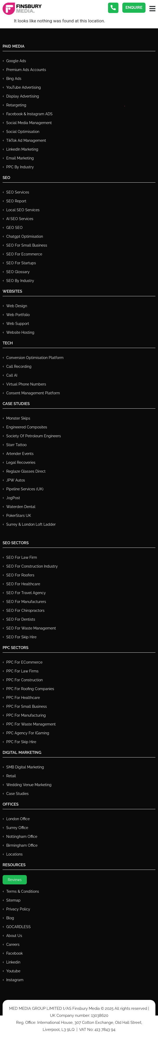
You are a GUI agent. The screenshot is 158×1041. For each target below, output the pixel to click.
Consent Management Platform (33, 393)
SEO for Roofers (20, 575)
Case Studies (17, 794)
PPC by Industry (20, 167)
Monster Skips (18, 418)
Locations (14, 854)
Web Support (17, 324)
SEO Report (16, 201)
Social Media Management (29, 123)
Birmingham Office (21, 845)
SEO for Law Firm (21, 557)
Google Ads (16, 61)
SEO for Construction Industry (32, 566)
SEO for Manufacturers (26, 602)
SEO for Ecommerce (24, 254)
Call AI (11, 375)
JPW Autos (15, 480)
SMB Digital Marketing (25, 767)
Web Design (16, 306)
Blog (10, 918)
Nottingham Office (21, 836)
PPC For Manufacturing (26, 715)
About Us (14, 936)
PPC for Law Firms (22, 671)
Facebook (14, 953)
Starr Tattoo (16, 445)
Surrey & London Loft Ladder (31, 524)
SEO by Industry (20, 281)
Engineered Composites (26, 427)
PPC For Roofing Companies (30, 689)
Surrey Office (17, 828)
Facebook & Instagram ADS (29, 114)
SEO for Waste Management (31, 628)
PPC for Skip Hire (21, 742)
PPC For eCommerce (24, 662)
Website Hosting (20, 332)
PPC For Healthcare (23, 698)
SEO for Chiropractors (25, 610)
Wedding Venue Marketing (29, 785)
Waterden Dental (20, 507)
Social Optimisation (22, 132)
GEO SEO (14, 228)
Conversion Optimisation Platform (35, 358)
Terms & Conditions (22, 891)
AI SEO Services (19, 219)
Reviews (15, 880)
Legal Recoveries (20, 462)
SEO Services (17, 192)
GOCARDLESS (18, 927)
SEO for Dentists (20, 619)
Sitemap (13, 900)
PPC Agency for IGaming (27, 733)
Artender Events (20, 454)
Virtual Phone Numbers (26, 384)
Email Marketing (20, 158)
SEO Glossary (18, 272)
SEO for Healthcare (23, 584)
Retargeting (16, 105)
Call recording (18, 366)
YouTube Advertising (23, 87)
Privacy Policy (18, 909)
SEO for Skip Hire (21, 637)
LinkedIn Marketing (22, 149)
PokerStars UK (18, 515)
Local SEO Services (23, 210)
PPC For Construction (24, 680)
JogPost (13, 498)
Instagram (14, 980)
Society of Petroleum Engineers (33, 436)
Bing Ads (13, 78)
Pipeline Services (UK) (24, 489)
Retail (11, 776)
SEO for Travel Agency (26, 593)
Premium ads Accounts (26, 70)
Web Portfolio (18, 315)
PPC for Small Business (26, 706)
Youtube (13, 971)
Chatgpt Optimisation (24, 236)
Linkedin (13, 962)
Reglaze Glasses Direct (26, 471)
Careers (13, 944)
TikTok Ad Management (26, 140)
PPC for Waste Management (31, 724)
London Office (18, 819)
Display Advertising (22, 96)
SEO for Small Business (26, 245)
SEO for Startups (21, 263)
